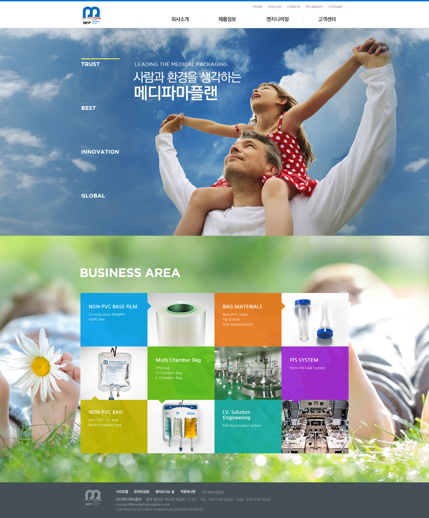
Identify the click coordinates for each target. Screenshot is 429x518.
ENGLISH (275, 6)
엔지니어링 (277, 18)
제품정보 (227, 18)
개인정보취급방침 (213, 492)
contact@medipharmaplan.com (143, 504)
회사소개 (180, 18)
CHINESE (293, 6)
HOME (258, 6)
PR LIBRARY (314, 6)
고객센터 (326, 18)
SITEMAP (335, 6)
